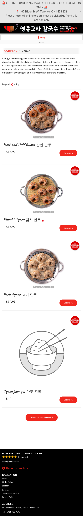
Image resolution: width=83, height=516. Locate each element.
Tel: (11, 512)
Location (5, 486)
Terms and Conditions (11, 493)
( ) (73, 28)
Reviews (5, 490)
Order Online (7, 482)
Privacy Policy (8, 497)
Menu (4, 478)
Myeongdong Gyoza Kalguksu (22, 453)
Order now (68, 153)
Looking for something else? (41, 417)
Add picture (75, 95)
